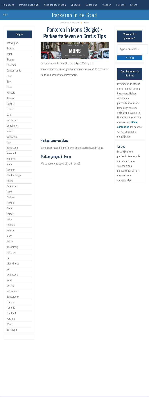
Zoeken (130, 58)
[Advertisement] (74, 108)
